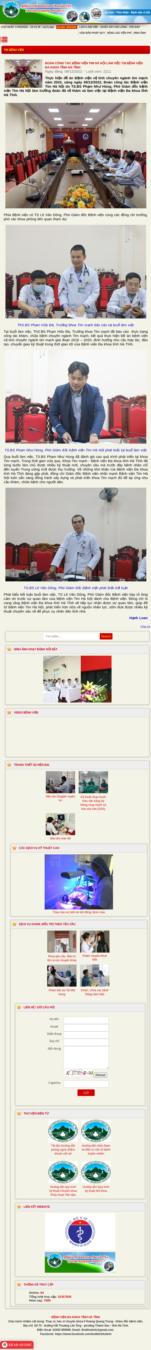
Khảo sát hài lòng (114, 27)
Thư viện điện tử (36, 1113)
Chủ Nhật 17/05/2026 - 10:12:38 (20, 27)
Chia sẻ (145, 626)
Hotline (60, 27)
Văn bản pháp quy (92, 32)
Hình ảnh (139, 32)
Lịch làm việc (88, 27)
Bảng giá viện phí (119, 32)
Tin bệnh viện (14, 50)
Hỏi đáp (134, 27)
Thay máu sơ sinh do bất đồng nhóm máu (79, 910)
